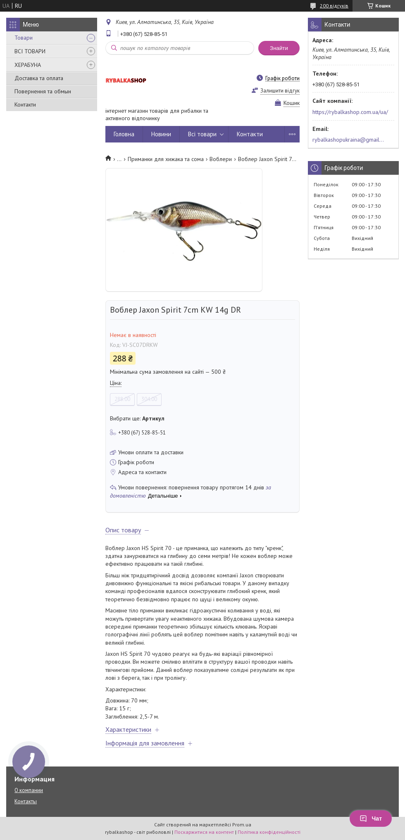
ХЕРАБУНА (27, 65)
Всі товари (202, 134)
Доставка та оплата (38, 78)
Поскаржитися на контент (204, 832)
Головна (124, 134)
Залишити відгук (280, 90)
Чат (371, 818)
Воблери (221, 159)
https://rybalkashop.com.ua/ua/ (350, 112)
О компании (28, 790)
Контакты (25, 801)
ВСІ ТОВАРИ (29, 51)
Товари (23, 37)
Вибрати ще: (137, 418)
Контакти (25, 104)
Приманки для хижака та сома (166, 159)
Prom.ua (241, 824)
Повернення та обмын (42, 91)
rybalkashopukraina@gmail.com (348, 139)
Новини (161, 134)
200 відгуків (334, 5)
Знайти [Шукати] (279, 48)
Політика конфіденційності (269, 832)
